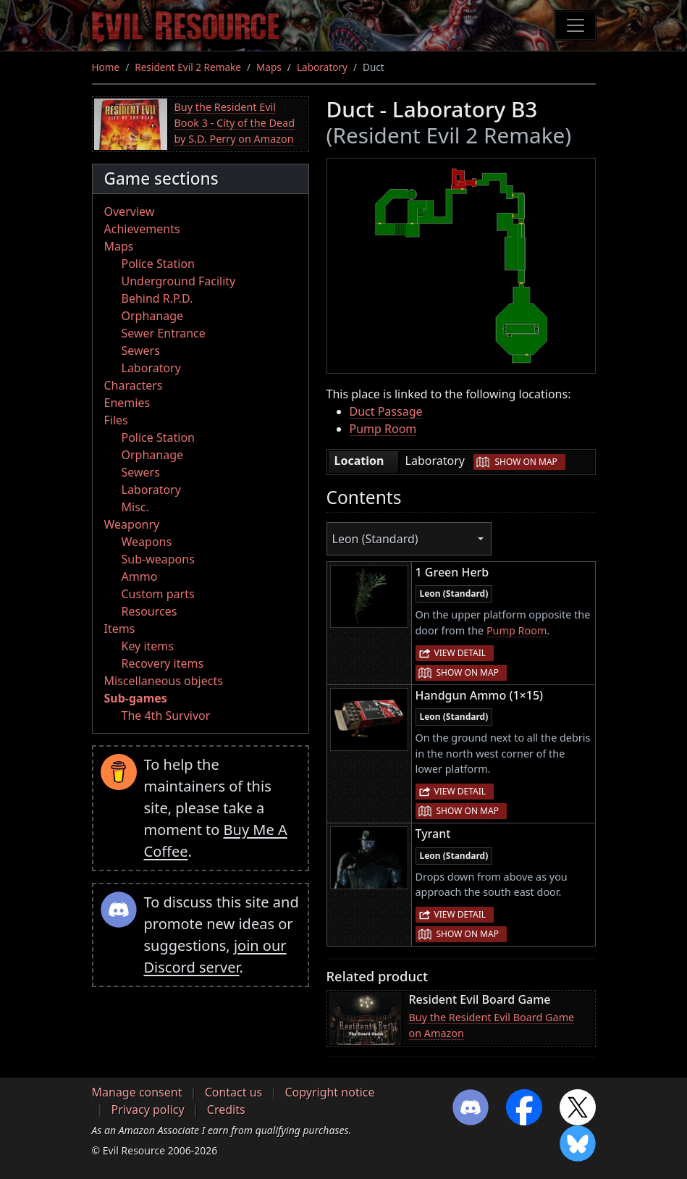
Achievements (142, 229)
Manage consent (137, 1092)
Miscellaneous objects (163, 681)
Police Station (158, 264)
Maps (269, 67)
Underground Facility (179, 281)
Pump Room (383, 429)
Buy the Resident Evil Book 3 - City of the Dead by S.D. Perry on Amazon (234, 122)
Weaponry (132, 524)
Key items (148, 646)
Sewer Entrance (164, 333)
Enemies (127, 403)
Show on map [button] (525, 462)
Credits (226, 1109)
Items (119, 629)
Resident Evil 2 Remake (188, 67)
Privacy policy (148, 1109)
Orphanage (153, 316)
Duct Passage (386, 411)
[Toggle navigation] (575, 25)
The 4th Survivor (166, 715)
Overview (129, 211)
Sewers (141, 350)
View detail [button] (460, 653)
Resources (149, 611)
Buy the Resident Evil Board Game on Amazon (492, 1025)
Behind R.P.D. (157, 298)
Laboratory (322, 67)
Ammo (140, 576)
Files (116, 420)
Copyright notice (329, 1092)
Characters (133, 385)
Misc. (135, 507)
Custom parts (158, 594)
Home (106, 67)
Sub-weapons (158, 559)
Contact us (234, 1092)
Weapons (147, 542)
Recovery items (163, 663)
